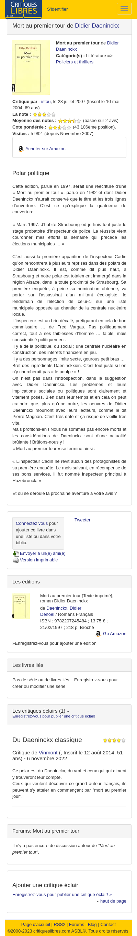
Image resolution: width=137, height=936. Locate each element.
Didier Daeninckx (97, 25)
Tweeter (82, 519)
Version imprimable (35, 559)
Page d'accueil (35, 924)
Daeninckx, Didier (63, 608)
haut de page (111, 901)
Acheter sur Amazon (45, 148)
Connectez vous (32, 523)
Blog (92, 924)
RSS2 (60, 924)
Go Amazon (114, 633)
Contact (108, 924)
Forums (76, 924)
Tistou (45, 101)
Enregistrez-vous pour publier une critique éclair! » (62, 894)
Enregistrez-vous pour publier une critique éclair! (53, 716)
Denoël (47, 614)
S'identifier (57, 9)
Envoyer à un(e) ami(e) (39, 553)
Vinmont (49, 752)
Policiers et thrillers (74, 61)
